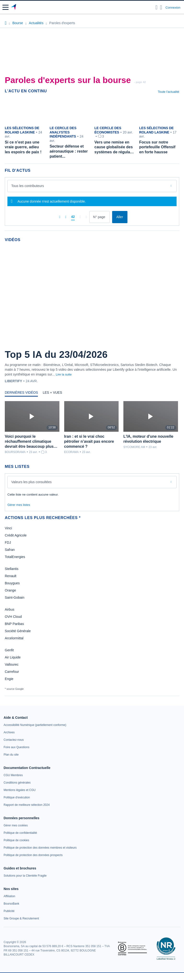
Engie (9, 679)
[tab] (21, 394)
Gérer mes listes (18, 505)
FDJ (8, 542)
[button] (5, 7)
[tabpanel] (92, 427)
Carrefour (12, 672)
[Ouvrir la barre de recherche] (156, 7)
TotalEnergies (15, 557)
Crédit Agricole (16, 535)
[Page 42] (73, 216)
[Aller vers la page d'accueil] (14, 7)
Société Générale (18, 631)
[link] (35, 725)
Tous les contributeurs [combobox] (27, 186)
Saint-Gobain (14, 597)
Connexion (173, 7)
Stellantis (11, 569)
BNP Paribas (14, 624)
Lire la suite (63, 374)
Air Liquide (13, 657)
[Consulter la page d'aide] (161, 7)
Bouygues (12, 583)
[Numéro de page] (99, 217)
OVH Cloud (13, 617)
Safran (10, 550)
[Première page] (60, 216)
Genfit (9, 650)
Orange (10, 590)
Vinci (8, 528)
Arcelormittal (14, 638)
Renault (10, 576)
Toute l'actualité (168, 92)
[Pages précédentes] (66, 216)
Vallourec (11, 664)
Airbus (9, 609)
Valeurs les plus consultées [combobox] (31, 482)
